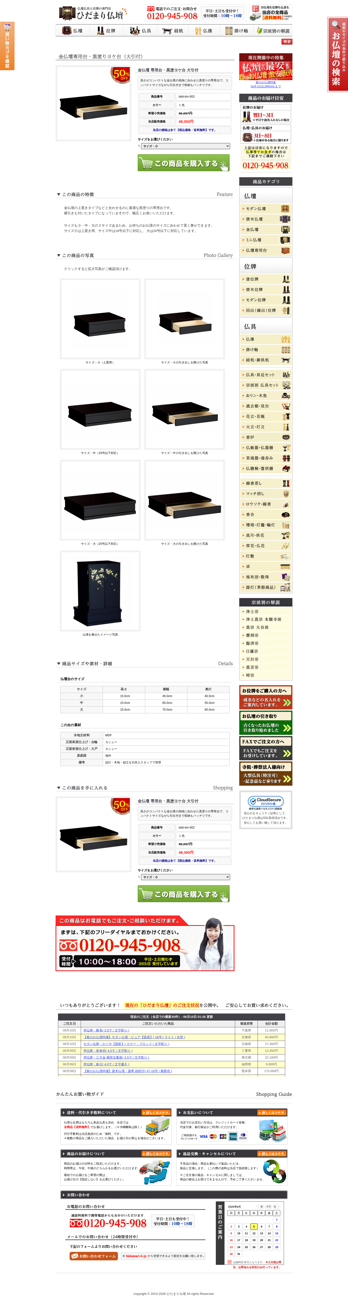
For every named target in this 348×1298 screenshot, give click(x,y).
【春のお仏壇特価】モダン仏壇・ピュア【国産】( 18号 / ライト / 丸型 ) (134, 1037)
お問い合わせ (269, 1284)
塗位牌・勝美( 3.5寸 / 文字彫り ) (106, 1030)
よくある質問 (241, 1284)
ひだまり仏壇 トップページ (90, 1284)
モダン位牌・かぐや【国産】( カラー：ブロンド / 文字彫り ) (126, 1044)
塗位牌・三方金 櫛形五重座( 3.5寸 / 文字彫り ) (116, 1057)
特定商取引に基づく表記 (206, 1284)
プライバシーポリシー (164, 1284)
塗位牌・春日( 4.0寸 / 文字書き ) (106, 1064)
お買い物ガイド (129, 1284)
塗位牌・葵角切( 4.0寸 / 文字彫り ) (107, 1050)
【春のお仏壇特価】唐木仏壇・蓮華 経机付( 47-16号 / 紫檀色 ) (127, 1071)
